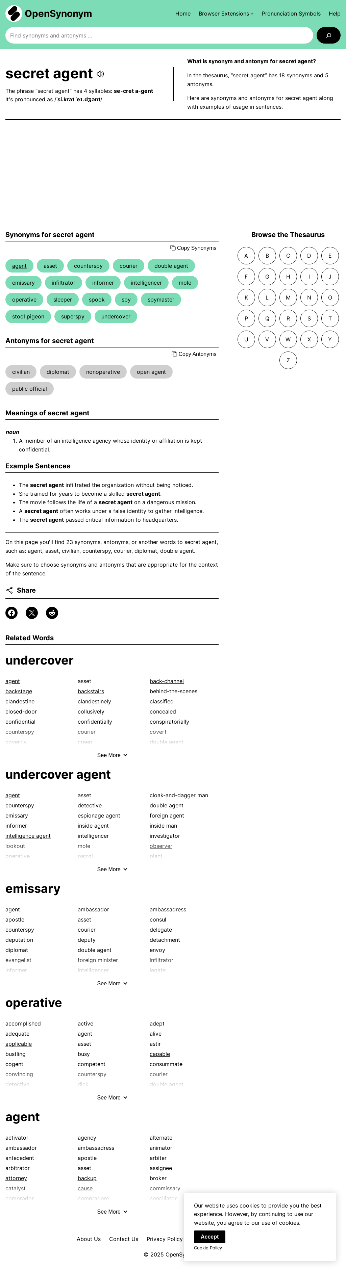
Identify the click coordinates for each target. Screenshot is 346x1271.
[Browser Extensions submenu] (226, 13)
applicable (18, 1043)
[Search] (329, 35)
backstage (18, 691)
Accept (210, 1242)
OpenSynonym (58, 13)
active (85, 1023)
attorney (16, 1178)
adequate (17, 1033)
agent (19, 265)
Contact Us (123, 1239)
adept (157, 1023)
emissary (23, 282)
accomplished (23, 1023)
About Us (89, 1239)
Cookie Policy (208, 1252)
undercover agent (58, 774)
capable (160, 1053)
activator (16, 1137)
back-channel (167, 681)
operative (24, 299)
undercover (115, 316)
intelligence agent (28, 835)
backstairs (91, 691)
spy (126, 299)
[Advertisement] (173, 175)
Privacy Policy (165, 1239)
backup (87, 1178)
